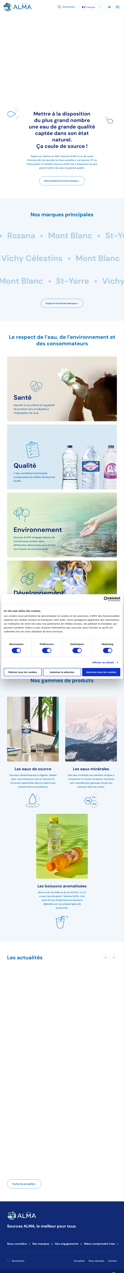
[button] (91, 7)
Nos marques (41, 1243)
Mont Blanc (94, 235)
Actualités (79, 1260)
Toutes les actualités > (24, 1183)
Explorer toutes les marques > (62, 303)
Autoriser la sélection (62, 672)
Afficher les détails (103, 662)
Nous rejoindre (96, 1260)
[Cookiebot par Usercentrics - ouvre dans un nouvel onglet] (106, 599)
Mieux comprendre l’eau (100, 1243)
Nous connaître (18, 1243)
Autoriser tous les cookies (101, 672)
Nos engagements (67, 1243)
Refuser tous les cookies (22, 672)
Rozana (45, 235)
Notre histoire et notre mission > (62, 180)
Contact (112, 1260)
